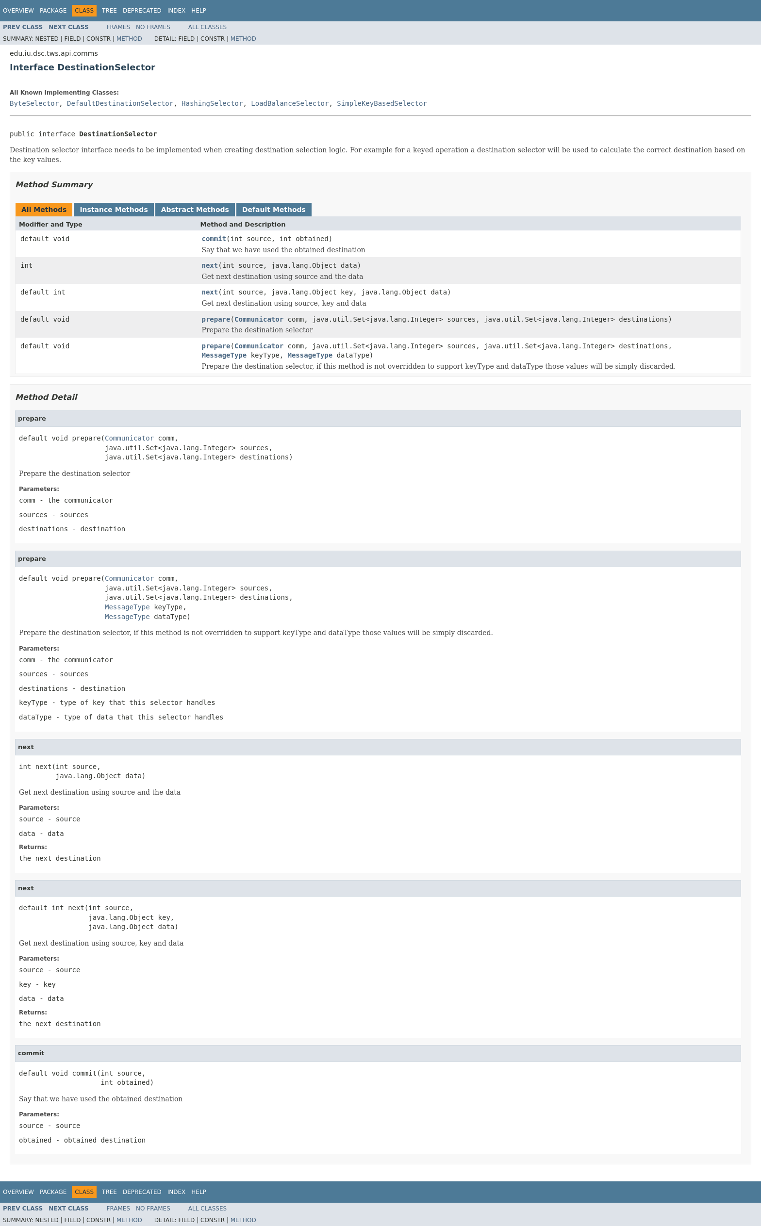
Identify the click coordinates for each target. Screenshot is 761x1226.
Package (53, 10)
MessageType (224, 355)
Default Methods (274, 209)
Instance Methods (114, 209)
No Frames (153, 27)
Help (198, 10)
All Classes (207, 27)
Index (176, 10)
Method (129, 38)
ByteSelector (34, 103)
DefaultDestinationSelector (120, 103)
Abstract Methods (195, 209)
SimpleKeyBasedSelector (382, 103)
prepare (216, 319)
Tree (109, 10)
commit (214, 239)
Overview (18, 10)
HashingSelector (212, 103)
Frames (119, 27)
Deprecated (142, 10)
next (210, 265)
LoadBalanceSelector (290, 103)
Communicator (258, 319)
